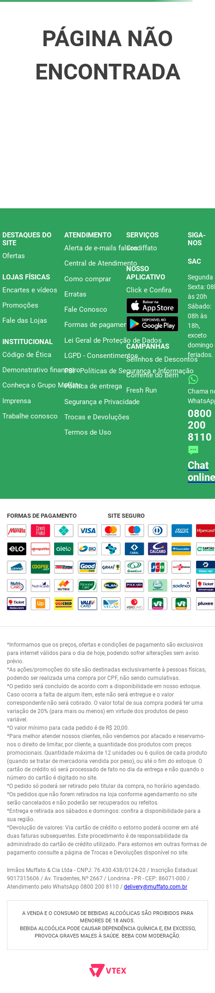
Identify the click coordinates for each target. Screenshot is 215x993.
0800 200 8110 (200, 425)
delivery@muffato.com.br (155, 887)
